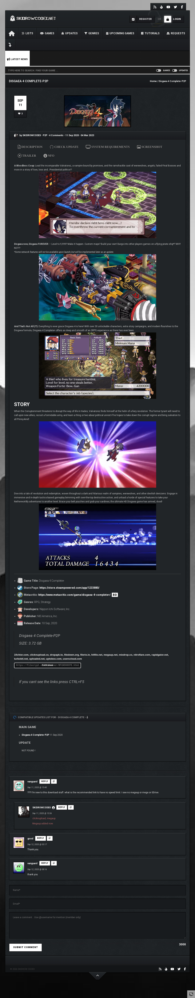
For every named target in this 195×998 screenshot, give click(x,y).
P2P (45, 135)
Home (153, 81)
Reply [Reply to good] (40, 838)
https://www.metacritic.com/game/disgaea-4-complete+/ (74, 594)
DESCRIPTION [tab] (30, 147)
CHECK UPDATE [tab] (64, 147)
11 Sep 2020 (72, 135)
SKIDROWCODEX (41, 807)
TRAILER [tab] (27, 155)
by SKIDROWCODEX (27, 135)
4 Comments (56, 135)
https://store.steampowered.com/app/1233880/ (69, 587)
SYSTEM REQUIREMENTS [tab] (107, 147)
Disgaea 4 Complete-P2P (35, 735)
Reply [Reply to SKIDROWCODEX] (61, 807)
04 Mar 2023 (87, 135)
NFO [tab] (48, 155)
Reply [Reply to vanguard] (44, 781)
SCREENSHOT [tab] (149, 147)
